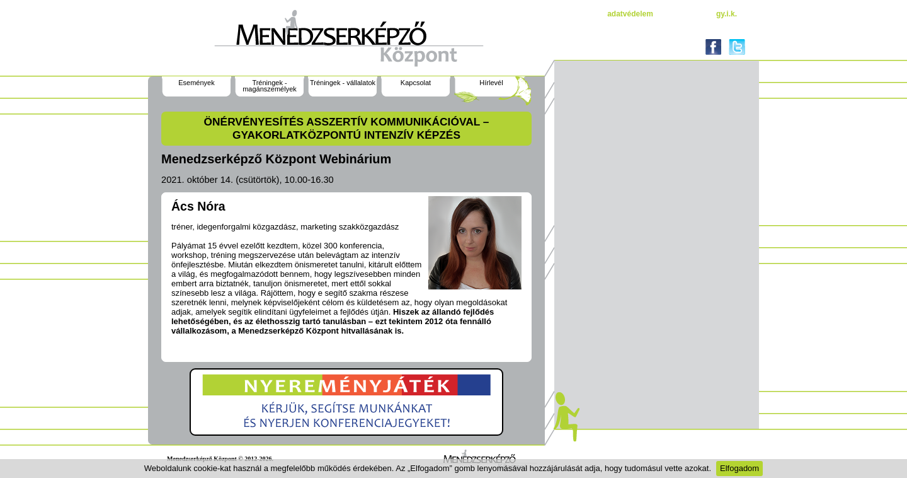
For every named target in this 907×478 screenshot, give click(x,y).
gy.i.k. (726, 13)
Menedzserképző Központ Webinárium (276, 159)
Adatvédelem (630, 13)
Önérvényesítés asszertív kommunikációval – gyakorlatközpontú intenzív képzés (346, 128)
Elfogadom (739, 468)
